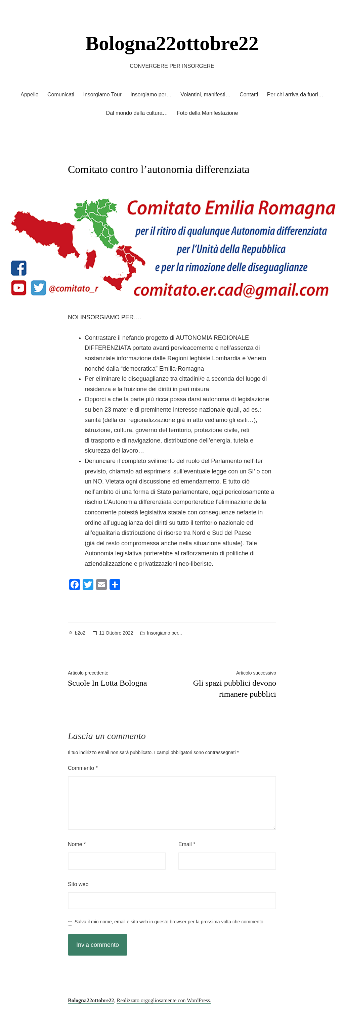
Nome (77, 844)
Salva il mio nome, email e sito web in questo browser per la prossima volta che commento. (170, 921)
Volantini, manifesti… (205, 94)
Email (187, 844)
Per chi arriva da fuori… (295, 94)
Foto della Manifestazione (207, 113)
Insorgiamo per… (151, 94)
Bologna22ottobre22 (172, 43)
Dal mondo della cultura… (137, 113)
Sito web (78, 884)
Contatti (249, 94)
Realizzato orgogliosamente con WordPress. (164, 1000)
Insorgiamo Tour (102, 94)
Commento (83, 768)
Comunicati (60, 94)
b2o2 (80, 633)
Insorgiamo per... (164, 633)
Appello (29, 94)
